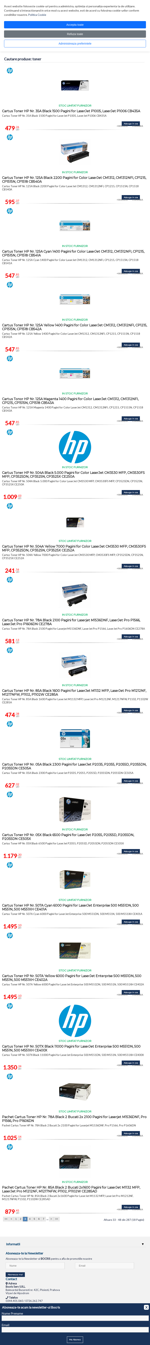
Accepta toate (75, 24)
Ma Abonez (75, 1339)
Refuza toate (75, 34)
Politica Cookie (37, 14)
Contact (11, 1279)
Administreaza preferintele (75, 43)
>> (56, 1219)
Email (5, 1325)
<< (6, 1219)
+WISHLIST (122, 126)
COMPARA (137, 126)
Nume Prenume (12, 1313)
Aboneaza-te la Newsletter (24, 1253)
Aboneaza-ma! (15, 1274)
